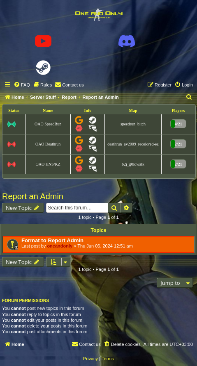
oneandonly (59, 245)
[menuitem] (22, 85)
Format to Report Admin (52, 240)
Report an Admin (32, 196)
